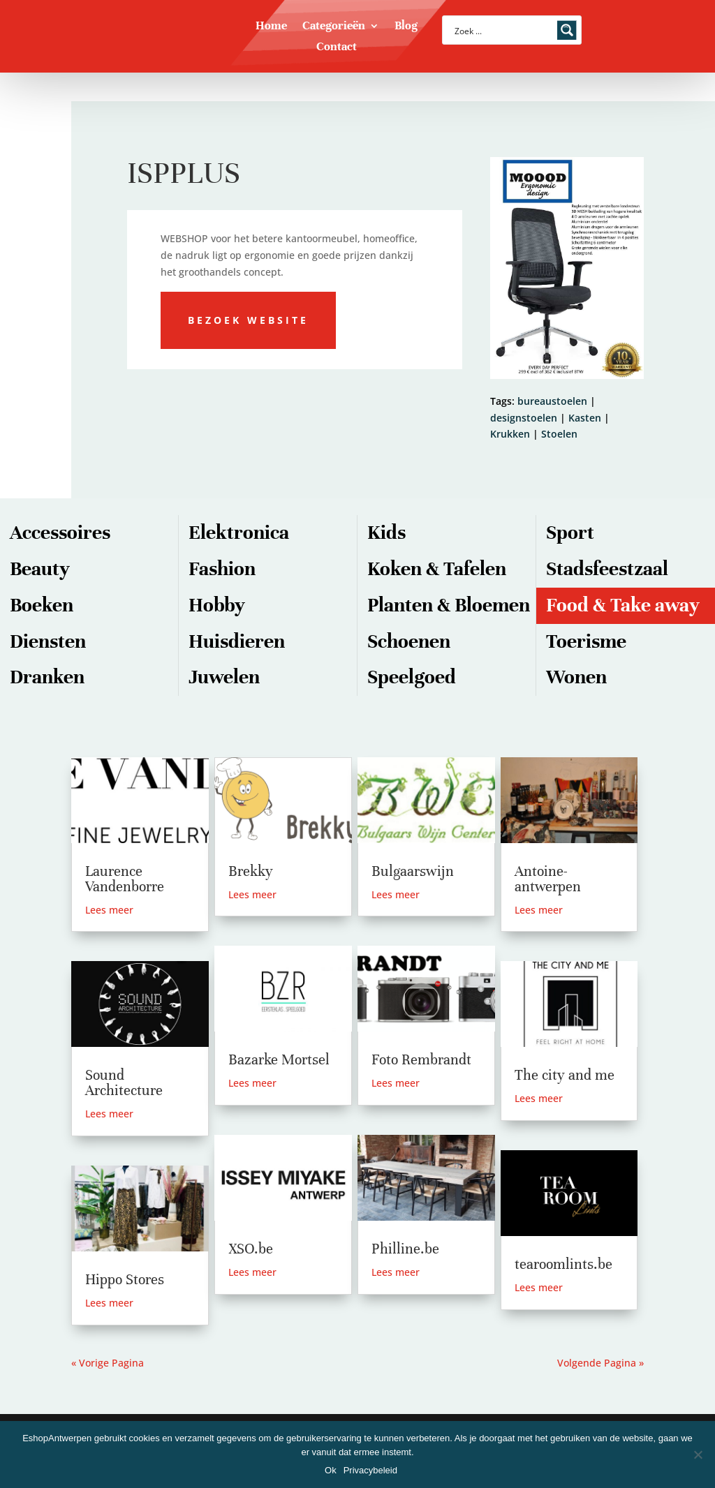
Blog (406, 27)
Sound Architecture (124, 1082)
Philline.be (405, 1249)
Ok (331, 1470)
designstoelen (523, 417)
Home (271, 27)
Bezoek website (248, 320)
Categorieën (333, 27)
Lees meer (109, 909)
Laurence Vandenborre (124, 879)
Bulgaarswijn (412, 871)
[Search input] (503, 30)
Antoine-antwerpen (548, 879)
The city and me (564, 1075)
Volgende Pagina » (600, 1362)
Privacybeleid (370, 1470)
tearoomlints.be (563, 1264)
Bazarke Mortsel (279, 1060)
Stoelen (559, 433)
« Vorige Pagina (107, 1362)
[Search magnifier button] (567, 30)
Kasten (584, 417)
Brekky (250, 871)
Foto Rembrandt (421, 1060)
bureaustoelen (552, 401)
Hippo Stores (124, 1279)
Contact (336, 48)
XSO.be (250, 1249)
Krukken (510, 433)
